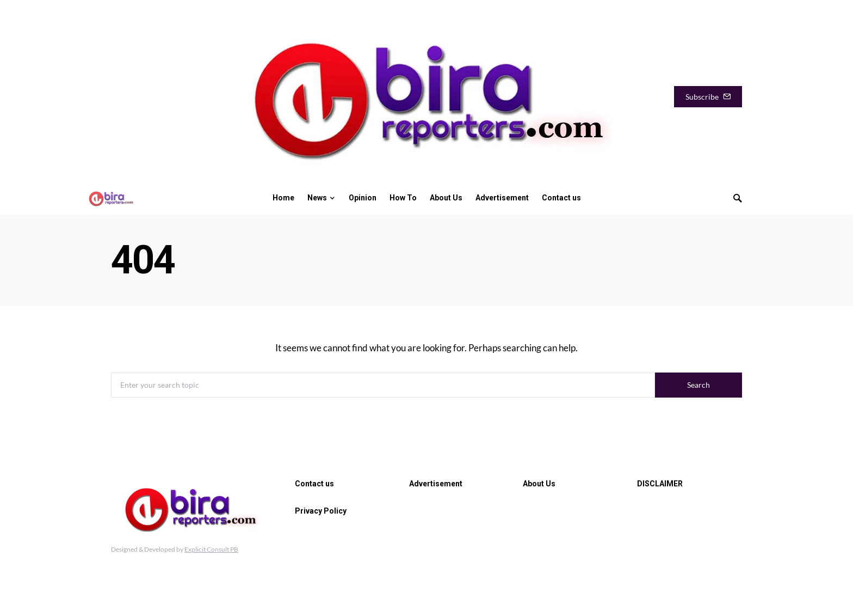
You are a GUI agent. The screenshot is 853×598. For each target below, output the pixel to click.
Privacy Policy (321, 511)
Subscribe (708, 96)
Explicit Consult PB (211, 549)
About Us (539, 483)
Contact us (314, 483)
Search (698, 384)
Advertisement (435, 483)
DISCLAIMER (660, 483)
